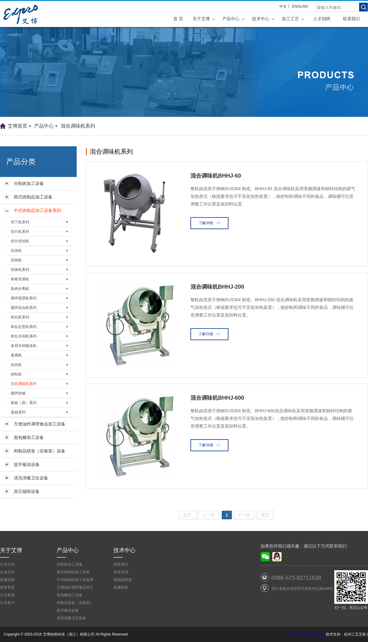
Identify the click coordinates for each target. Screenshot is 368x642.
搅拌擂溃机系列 (23, 298)
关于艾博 (201, 18)
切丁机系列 (20, 222)
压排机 (16, 250)
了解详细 (209, 223)
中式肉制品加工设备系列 (37, 210)
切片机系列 (20, 231)
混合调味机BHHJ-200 (217, 287)
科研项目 (120, 564)
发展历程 (7, 580)
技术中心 (260, 18)
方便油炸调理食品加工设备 (39, 423)
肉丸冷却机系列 (23, 336)
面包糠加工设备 (29, 437)
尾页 (265, 515)
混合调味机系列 (78, 126)
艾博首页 (17, 126)
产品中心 (231, 18)
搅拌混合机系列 (23, 308)
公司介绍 (7, 564)
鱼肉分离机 (20, 288)
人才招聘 (321, 18)
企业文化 (7, 572)
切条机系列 (20, 269)
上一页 (208, 515)
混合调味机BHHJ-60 (215, 176)
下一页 (243, 515)
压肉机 (16, 260)
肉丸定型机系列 (23, 327)
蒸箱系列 (18, 412)
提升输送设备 (27, 464)
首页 (188, 515)
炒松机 (16, 374)
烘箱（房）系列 (23, 403)
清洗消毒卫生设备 (31, 477)
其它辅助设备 (27, 491)
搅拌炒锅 (18, 393)
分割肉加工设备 (29, 183)
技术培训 (120, 572)
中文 (283, 6)
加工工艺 (290, 18)
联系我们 (351, 18)
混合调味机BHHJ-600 (217, 398)
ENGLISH (300, 6)
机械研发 (120, 587)
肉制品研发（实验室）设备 (39, 450)
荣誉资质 (7, 587)
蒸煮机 (16, 355)
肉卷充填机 (20, 279)
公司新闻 (7, 595)
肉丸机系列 (20, 317)
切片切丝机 (20, 241)
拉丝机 (16, 365)
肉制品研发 (122, 580)
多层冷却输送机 (23, 346)
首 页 (178, 18)
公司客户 (7, 603)
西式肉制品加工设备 (33, 196)
